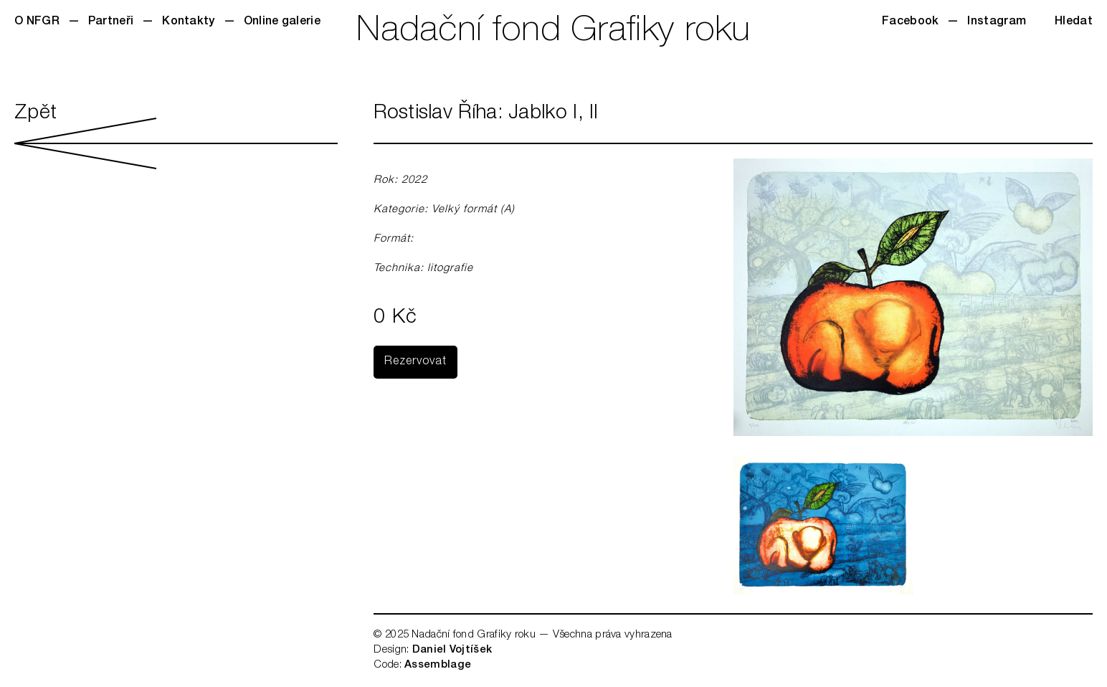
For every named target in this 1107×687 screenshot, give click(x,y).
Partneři (110, 22)
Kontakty (188, 22)
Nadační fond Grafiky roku (553, 32)
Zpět (176, 136)
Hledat (1074, 22)
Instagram (996, 22)
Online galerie (282, 22)
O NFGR (37, 22)
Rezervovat (415, 362)
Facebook (910, 22)
